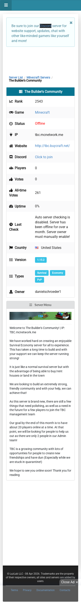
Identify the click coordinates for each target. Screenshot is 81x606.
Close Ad (70, 582)
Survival (41, 272)
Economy (57, 272)
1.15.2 (40, 259)
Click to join (44, 157)
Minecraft (42, 112)
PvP (39, 279)
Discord (45, 26)
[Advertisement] (40, 60)
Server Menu (40, 305)
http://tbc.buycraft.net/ (52, 146)
